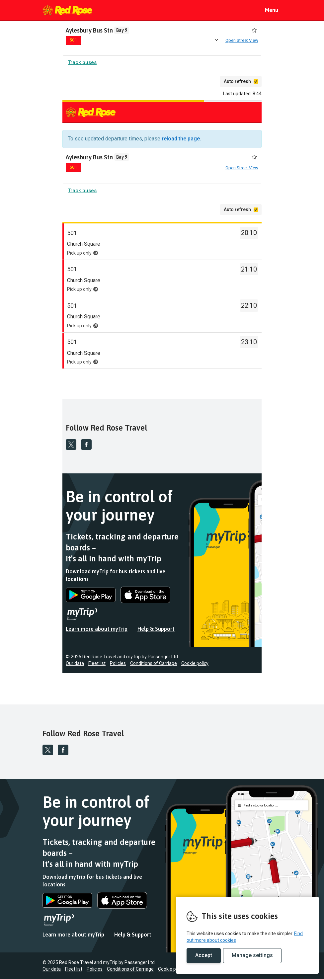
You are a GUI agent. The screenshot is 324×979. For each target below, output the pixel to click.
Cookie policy (194, 664)
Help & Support (156, 630)
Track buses (82, 64)
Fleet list (97, 664)
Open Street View (241, 40)
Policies (118, 664)
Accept (203, 955)
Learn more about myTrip (96, 630)
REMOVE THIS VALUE (67, 10)
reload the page (181, 140)
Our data (75, 664)
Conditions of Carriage (153, 664)
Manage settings (252, 955)
